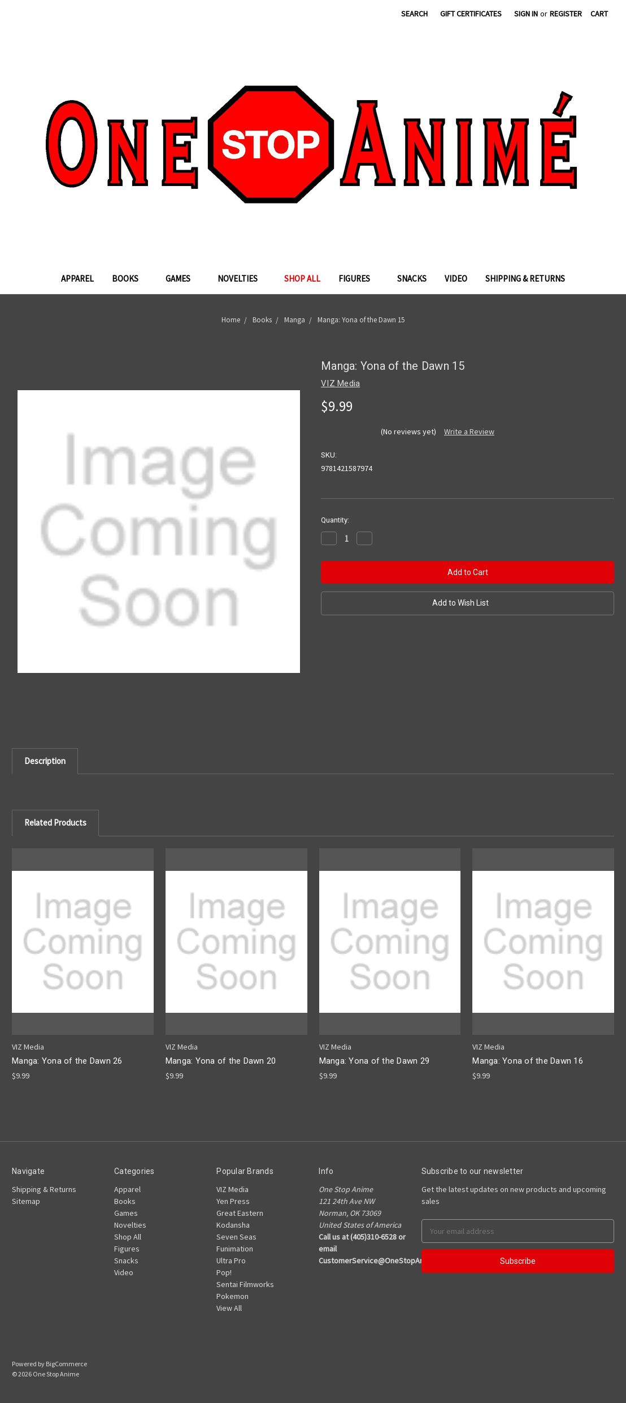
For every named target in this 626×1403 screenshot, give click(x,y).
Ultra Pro (231, 1260)
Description (45, 761)
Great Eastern (239, 1213)
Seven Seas (236, 1237)
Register (566, 13)
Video (456, 278)
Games (182, 278)
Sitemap (26, 1201)
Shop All (302, 278)
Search (414, 13)
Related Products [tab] (55, 822)
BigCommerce (66, 1363)
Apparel (77, 278)
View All (229, 1308)
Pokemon (232, 1296)
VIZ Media (232, 1189)
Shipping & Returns (525, 278)
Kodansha (233, 1225)
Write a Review (469, 431)
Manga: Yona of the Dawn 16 (527, 1061)
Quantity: (335, 520)
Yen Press (233, 1201)
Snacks (412, 278)
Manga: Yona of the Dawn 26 (67, 1061)
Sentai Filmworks (245, 1284)
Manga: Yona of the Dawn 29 (374, 1061)
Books (129, 278)
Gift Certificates (471, 13)
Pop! (224, 1272)
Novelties (242, 278)
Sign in (526, 13)
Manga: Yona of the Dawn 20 (221, 1061)
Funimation (234, 1249)
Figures (358, 278)
